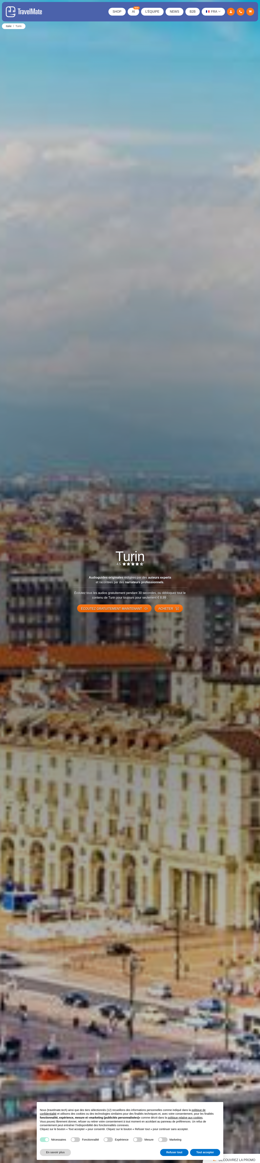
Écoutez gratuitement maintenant (114, 608)
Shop (117, 11)
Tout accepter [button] (205, 1152)
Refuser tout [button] (174, 1152)
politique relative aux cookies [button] (185, 1117)
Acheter (168, 608)
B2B (192, 11)
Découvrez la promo (233, 1159)
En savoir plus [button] (55, 1152)
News (174, 11)
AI (135, 10)
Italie (9, 26)
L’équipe (152, 11)
